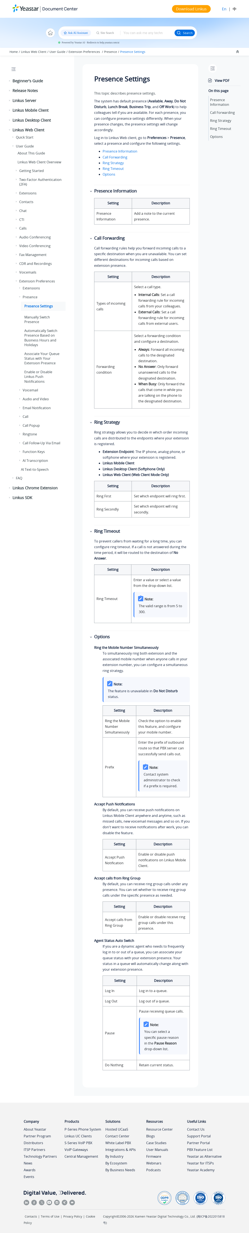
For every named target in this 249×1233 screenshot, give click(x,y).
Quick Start (24, 137)
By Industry (114, 1156)
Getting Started (31, 170)
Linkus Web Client (33, 52)
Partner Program (37, 1136)
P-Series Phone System (83, 1129)
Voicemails (27, 272)
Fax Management (33, 254)
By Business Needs (120, 1170)
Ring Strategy (113, 163)
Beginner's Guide (27, 80)
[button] (9, 81)
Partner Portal (198, 1143)
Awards (30, 1170)
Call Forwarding (115, 157)
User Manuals (157, 1149)
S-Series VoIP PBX (78, 1143)
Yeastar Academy (201, 1170)
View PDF (222, 80)
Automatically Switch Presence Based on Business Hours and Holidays (40, 337)
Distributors (33, 1143)
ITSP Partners (34, 1149)
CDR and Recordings (35, 263)
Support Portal (199, 1136)
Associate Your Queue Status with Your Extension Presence (41, 358)
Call (25, 416)
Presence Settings (132, 52)
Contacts (26, 202)
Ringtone (30, 434)
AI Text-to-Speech (35, 469)
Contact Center (117, 1136)
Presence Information (120, 151)
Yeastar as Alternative (204, 1156)
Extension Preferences (85, 52)
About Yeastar (35, 1129)
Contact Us (196, 1129)
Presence (110, 52)
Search (185, 33)
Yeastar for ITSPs (200, 1163)
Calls (23, 228)
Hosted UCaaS (116, 1129)
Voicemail (30, 390)
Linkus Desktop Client (31, 120)
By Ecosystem (116, 1163)
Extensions (28, 193)
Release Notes (25, 90)
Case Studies (156, 1143)
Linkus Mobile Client (30, 110)
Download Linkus (191, 8)
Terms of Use (50, 1216)
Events (29, 1176)
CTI (21, 219)
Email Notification (37, 408)
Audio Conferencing (35, 237)
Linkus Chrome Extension (35, 487)
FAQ (19, 478)
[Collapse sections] (238, 52)
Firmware (153, 1156)
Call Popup (31, 425)
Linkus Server (24, 100)
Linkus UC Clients (78, 1136)
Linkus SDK (22, 497)
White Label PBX (118, 1143)
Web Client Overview (39, 162)
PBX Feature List (200, 1149)
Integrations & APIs (120, 1149)
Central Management (81, 1156)
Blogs (150, 1136)
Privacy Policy (72, 1216)
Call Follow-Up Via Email (41, 443)
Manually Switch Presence (37, 319)
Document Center (60, 9)
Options (109, 174)
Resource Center (159, 1129)
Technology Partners (40, 1156)
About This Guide (31, 153)
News (28, 1163)
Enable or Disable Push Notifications (38, 377)
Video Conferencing (35, 246)
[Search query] (148, 32)
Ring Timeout (113, 168)
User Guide (57, 52)
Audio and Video (36, 399)
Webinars (153, 1163)
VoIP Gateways (76, 1149)
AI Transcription (35, 460)
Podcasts (153, 1170)
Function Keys (34, 451)
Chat (23, 210)
